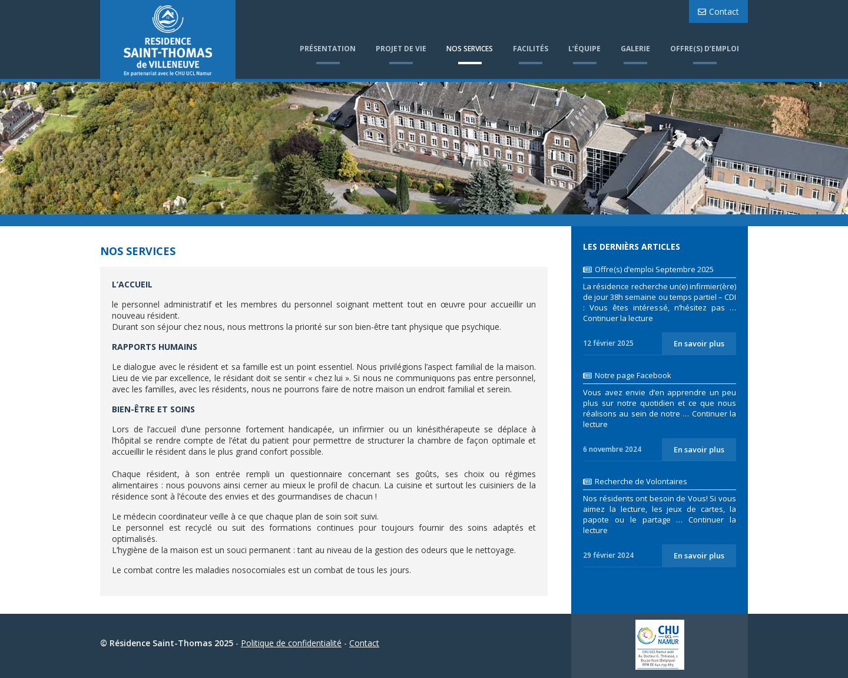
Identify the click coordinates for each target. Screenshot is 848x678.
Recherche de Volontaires (635, 481)
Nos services (469, 49)
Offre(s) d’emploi (704, 49)
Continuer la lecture (618, 318)
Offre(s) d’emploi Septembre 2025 (648, 269)
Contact (718, 11)
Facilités (530, 49)
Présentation (328, 49)
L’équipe (584, 49)
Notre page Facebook (627, 375)
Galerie (635, 49)
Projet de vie (401, 49)
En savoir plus (699, 343)
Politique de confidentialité (291, 643)
